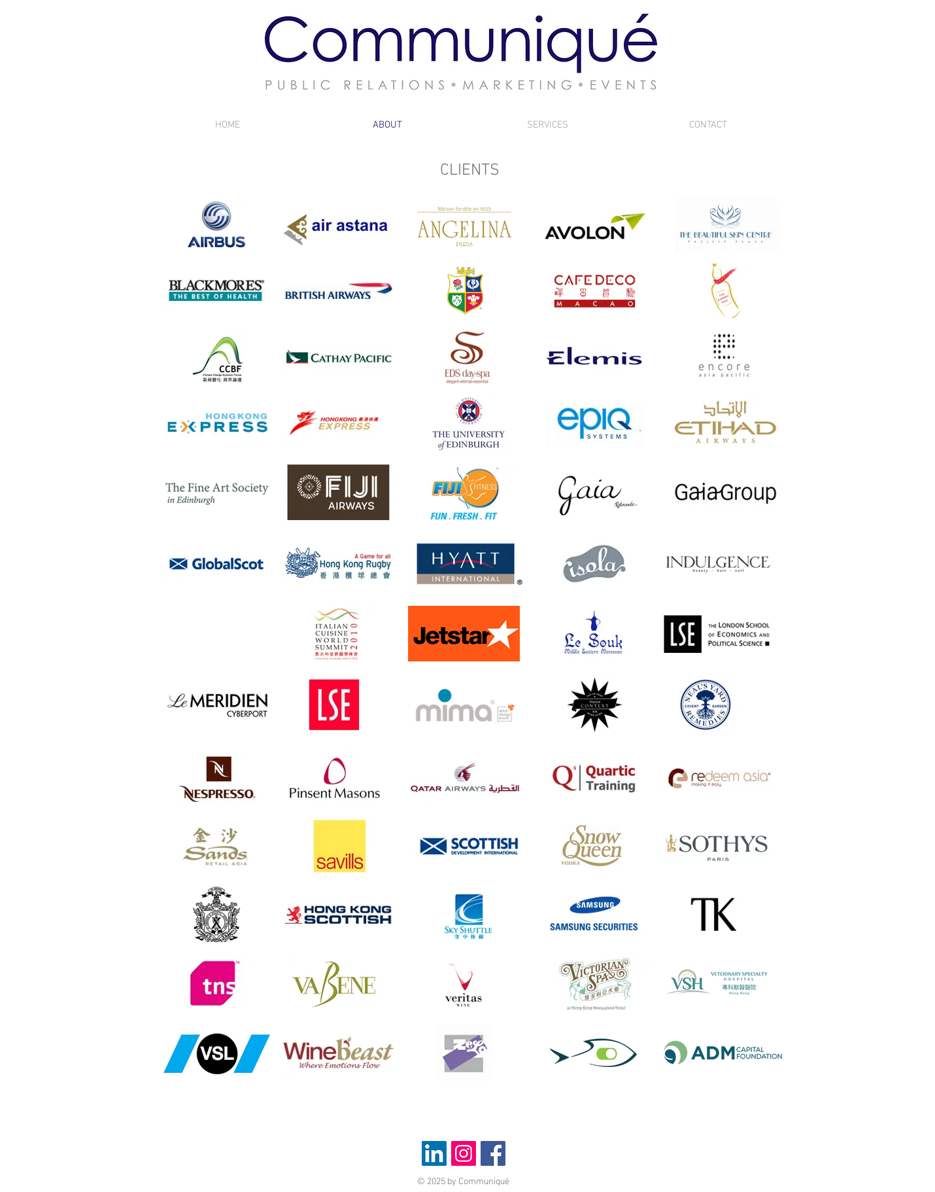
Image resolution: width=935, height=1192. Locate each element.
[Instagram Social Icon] (463, 1153)
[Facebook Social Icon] (493, 1153)
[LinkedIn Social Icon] (434, 1153)
